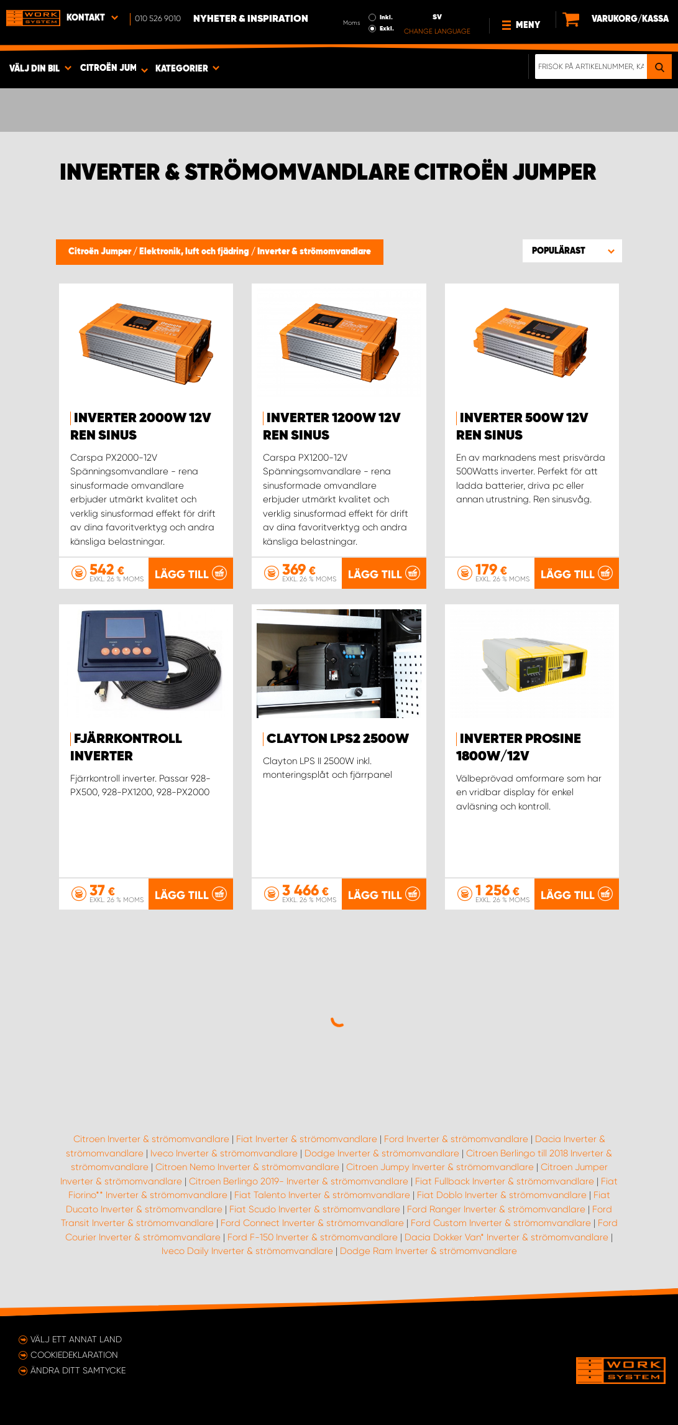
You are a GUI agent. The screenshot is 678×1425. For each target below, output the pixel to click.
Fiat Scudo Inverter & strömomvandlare (314, 1209)
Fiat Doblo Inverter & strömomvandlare (502, 1195)
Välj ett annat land (76, 1339)
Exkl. (387, 28)
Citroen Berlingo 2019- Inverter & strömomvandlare (298, 1181)
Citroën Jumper (100, 251)
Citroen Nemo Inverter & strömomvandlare (247, 1167)
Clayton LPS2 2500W (338, 739)
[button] (572, 250)
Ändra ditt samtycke (78, 1370)
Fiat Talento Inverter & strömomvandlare (322, 1195)
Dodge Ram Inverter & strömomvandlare (428, 1251)
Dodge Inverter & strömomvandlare (382, 1153)
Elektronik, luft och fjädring (195, 251)
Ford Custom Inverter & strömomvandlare (501, 1223)
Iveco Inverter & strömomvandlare (224, 1153)
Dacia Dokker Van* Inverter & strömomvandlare (506, 1237)
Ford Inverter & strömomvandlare (456, 1139)
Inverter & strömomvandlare (314, 251)
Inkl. (386, 17)
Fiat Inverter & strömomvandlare (306, 1139)
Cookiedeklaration (74, 1355)
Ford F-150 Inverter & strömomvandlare (312, 1237)
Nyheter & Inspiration (250, 19)
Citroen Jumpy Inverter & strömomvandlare (440, 1167)
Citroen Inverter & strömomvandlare (151, 1139)
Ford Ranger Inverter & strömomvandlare (496, 1209)
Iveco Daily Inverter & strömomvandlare (247, 1251)
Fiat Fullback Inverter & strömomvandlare (504, 1181)
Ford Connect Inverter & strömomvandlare (312, 1223)
